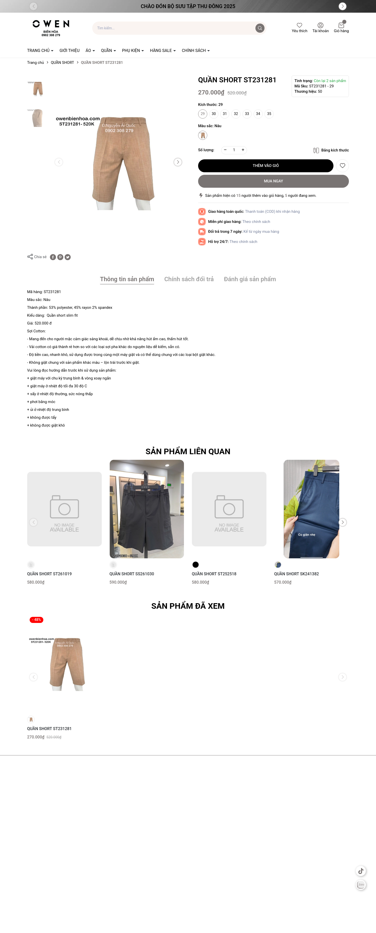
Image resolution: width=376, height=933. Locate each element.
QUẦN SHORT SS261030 (131, 574)
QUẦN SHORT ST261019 (49, 574)
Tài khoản (320, 27)
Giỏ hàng (341, 27)
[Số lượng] (234, 150)
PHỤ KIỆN (131, 50)
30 (214, 114)
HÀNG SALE (161, 50)
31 (225, 114)
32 (236, 114)
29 (203, 114)
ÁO (89, 50)
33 (247, 114)
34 (258, 114)
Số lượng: (206, 150)
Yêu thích (299, 27)
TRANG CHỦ (38, 50)
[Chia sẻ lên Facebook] (53, 257)
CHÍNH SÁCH (194, 50)
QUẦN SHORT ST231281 (49, 728)
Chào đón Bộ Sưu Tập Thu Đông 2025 (188, 6)
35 (269, 114)
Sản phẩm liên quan (188, 451)
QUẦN (107, 50)
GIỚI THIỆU (70, 50)
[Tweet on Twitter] (68, 257)
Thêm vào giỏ (266, 165)
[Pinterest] (60, 257)
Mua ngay (273, 181)
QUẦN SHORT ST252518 (214, 574)
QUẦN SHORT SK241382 (296, 574)
